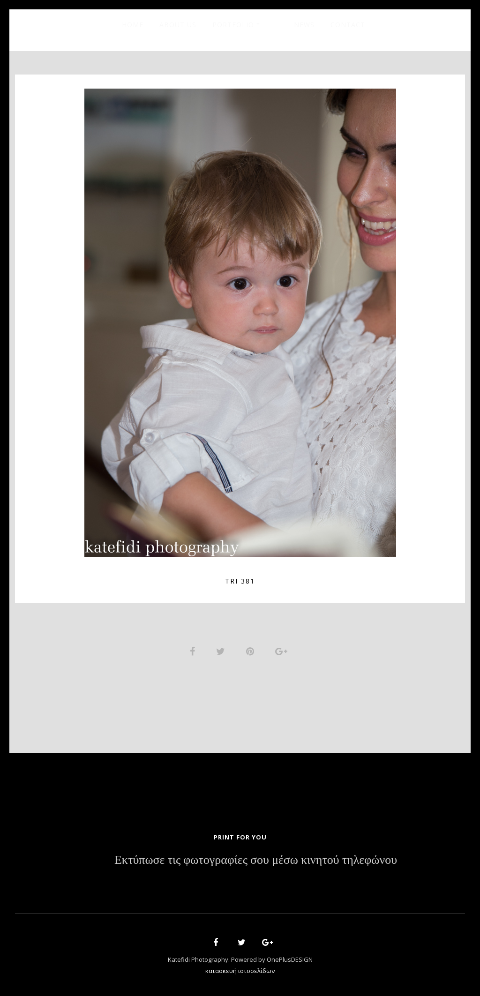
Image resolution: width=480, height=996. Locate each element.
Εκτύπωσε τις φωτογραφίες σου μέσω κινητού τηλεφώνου (255, 860)
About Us (177, 24)
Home (132, 24)
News (304, 24)
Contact (347, 24)
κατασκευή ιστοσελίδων (240, 970)
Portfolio (233, 24)
